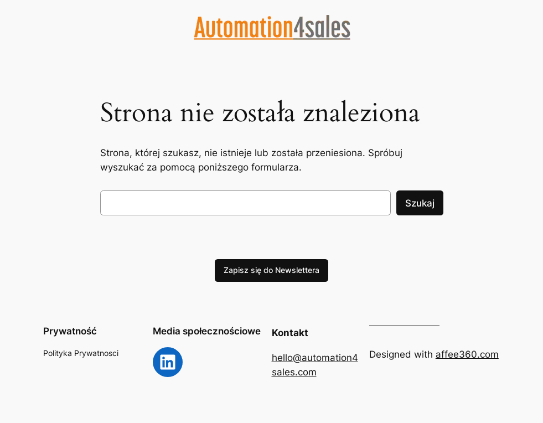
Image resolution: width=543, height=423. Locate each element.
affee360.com (467, 354)
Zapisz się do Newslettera (271, 270)
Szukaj (420, 203)
